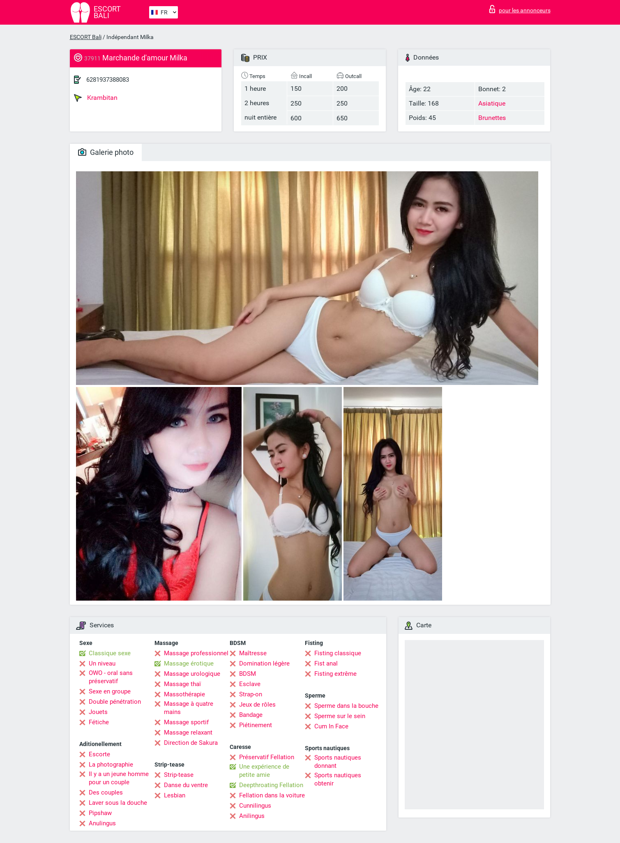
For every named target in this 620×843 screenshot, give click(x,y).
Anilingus (252, 816)
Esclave (249, 684)
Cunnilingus (255, 805)
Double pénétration (115, 701)
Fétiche (99, 722)
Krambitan (96, 98)
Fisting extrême (335, 673)
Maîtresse (253, 653)
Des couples (106, 792)
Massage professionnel (196, 653)
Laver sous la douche (118, 802)
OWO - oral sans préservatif (111, 677)
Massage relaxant (188, 732)
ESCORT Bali (85, 37)
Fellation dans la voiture (272, 795)
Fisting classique (337, 653)
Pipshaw (100, 813)
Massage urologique (192, 673)
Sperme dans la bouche (346, 705)
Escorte (99, 754)
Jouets (98, 712)
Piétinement (255, 725)
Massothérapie (184, 694)
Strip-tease (179, 775)
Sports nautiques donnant (337, 761)
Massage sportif (186, 722)
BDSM (247, 673)
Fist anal (326, 663)
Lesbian (174, 795)
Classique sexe (110, 653)
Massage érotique (189, 663)
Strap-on (250, 694)
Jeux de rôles (257, 704)
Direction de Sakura (191, 742)
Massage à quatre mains (188, 708)
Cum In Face (331, 726)
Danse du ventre (186, 785)
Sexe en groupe (110, 691)
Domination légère (264, 663)
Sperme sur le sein (339, 716)
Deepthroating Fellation (271, 785)
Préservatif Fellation (266, 757)
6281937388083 (107, 79)
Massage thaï (182, 684)
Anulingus (102, 823)
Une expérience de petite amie (264, 771)
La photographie (111, 764)
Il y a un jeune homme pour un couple (119, 778)
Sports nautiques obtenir (337, 779)
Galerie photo (106, 152)
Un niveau (102, 663)
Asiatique (491, 103)
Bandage (251, 715)
